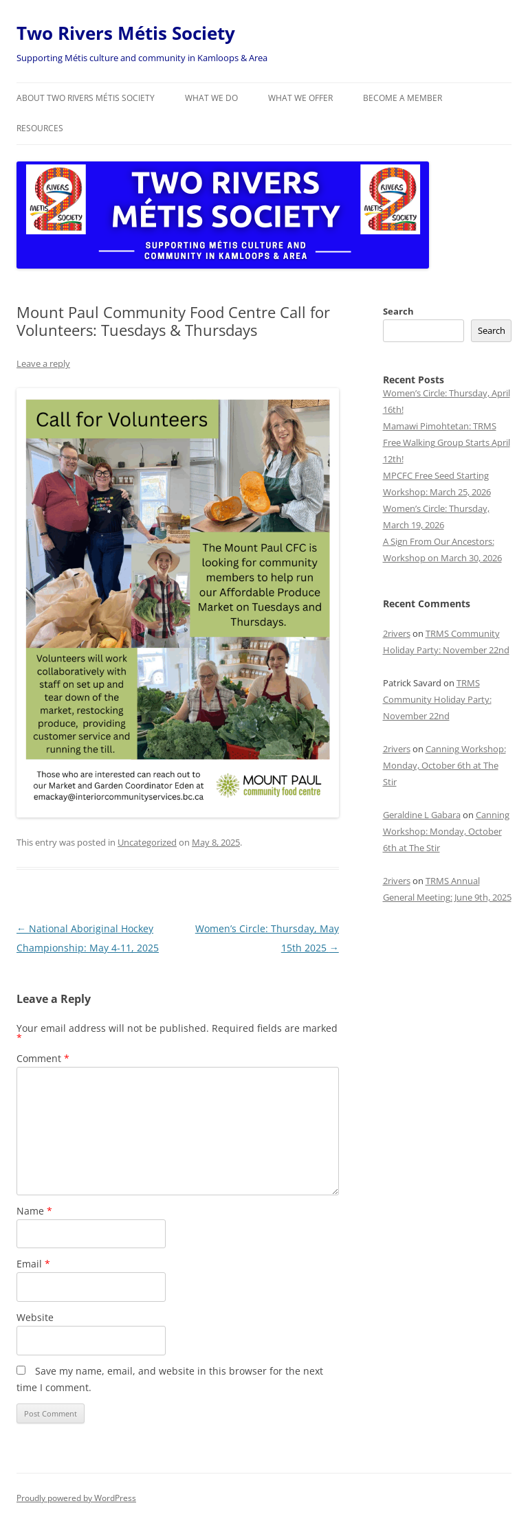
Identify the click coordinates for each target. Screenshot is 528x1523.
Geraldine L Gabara (422, 815)
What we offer (300, 98)
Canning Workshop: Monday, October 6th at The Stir (444, 765)
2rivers (396, 633)
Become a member (402, 98)
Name (34, 1210)
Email (33, 1263)
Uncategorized (147, 842)
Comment (42, 1058)
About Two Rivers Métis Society (85, 98)
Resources (39, 128)
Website (35, 1317)
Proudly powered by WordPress (76, 1498)
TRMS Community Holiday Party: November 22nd (437, 699)
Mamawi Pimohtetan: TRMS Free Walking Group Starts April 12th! (446, 442)
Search (398, 311)
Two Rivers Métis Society (125, 33)
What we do (211, 98)
